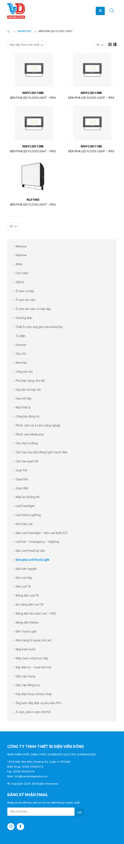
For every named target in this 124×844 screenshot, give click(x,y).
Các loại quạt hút (27, 461)
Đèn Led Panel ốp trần (30, 551)
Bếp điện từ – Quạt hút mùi (33, 667)
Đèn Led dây (24, 578)
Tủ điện (20, 336)
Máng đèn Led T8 (27, 595)
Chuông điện (24, 318)
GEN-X (20, 282)
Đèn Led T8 (23, 586)
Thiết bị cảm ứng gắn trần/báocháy (39, 327)
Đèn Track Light (26, 631)
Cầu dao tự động (27, 443)
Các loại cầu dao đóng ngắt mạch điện (41, 452)
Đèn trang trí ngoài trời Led (33, 640)
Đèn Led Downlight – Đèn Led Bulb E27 (42, 533)
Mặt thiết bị (23, 407)
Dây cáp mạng (25, 676)
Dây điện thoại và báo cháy (34, 694)
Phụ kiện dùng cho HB (30, 380)
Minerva (21, 246)
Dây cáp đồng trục (28, 685)
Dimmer (21, 345)
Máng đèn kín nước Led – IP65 (36, 613)
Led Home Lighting (28, 515)
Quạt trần (22, 479)
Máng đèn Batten (27, 622)
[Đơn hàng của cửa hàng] (26, 45)
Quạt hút (21, 470)
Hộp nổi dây (23, 398)
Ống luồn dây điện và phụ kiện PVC (39, 703)
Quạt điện (22, 488)
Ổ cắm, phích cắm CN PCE (33, 712)
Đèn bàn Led (24, 524)
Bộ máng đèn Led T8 (29, 604)
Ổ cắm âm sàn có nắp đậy (33, 309)
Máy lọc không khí (28, 497)
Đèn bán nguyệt (26, 569)
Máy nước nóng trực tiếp (32, 658)
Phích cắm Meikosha (30, 434)
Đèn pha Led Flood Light (32, 560)
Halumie (21, 255)
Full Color (22, 273)
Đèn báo (21, 362)
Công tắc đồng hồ (27, 416)
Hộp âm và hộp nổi (28, 389)
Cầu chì (21, 353)
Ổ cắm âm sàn (25, 300)
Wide (19, 264)
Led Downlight (25, 506)
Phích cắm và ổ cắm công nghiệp (38, 425)
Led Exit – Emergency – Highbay (37, 542)
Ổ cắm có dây (25, 291)
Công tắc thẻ (24, 371)
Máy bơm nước (26, 649)
